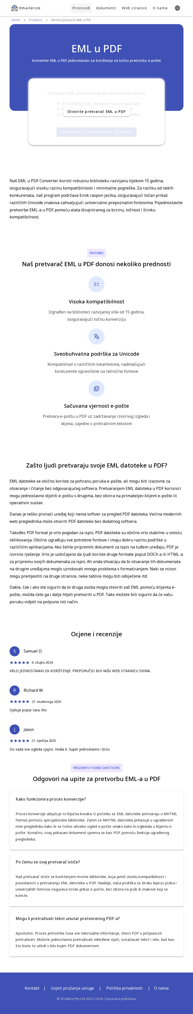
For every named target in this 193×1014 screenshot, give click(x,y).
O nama (160, 8)
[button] (96, 799)
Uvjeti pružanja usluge (72, 988)
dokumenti (106, 8)
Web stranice (134, 8)
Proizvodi (81, 8)
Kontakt (32, 988)
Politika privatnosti (124, 988)
